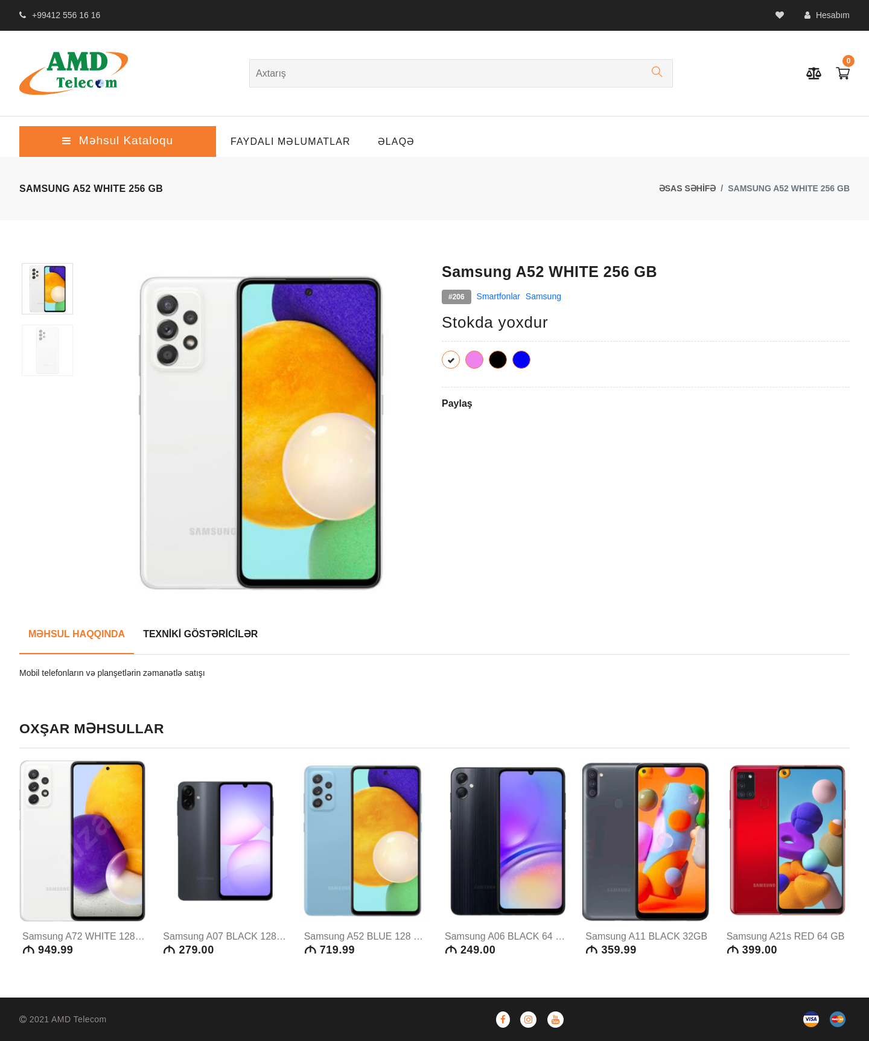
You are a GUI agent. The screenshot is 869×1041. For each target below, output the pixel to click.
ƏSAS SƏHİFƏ (687, 188)
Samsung (543, 296)
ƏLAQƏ (396, 141)
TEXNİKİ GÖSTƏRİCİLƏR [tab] (200, 634)
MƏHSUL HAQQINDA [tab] (76, 634)
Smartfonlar (498, 296)
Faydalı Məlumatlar (291, 141)
